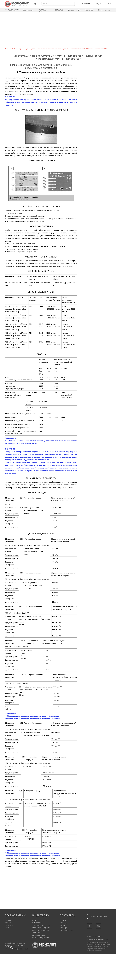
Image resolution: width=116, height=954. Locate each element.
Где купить (98, 3)
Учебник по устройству (43, 10)
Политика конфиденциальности (97, 939)
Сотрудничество (66, 930)
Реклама (63, 920)
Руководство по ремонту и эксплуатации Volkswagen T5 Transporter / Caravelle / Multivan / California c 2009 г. (67, 49)
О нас (108, 3)
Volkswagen (18, 49)
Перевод (63, 923)
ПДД (34, 920)
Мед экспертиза (104, 10)
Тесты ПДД (89, 10)
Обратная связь (99, 916)
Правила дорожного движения (12, 10)
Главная (8, 920)
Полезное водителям (40, 938)
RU (35, 4)
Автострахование (39, 935)
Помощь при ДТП (74, 10)
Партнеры (63, 928)
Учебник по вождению (59, 10)
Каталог (8, 49)
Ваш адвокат (28, 10)
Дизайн (62, 925)
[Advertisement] (58, 31)
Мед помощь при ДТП (40, 930)
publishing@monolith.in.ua (19, 949)
